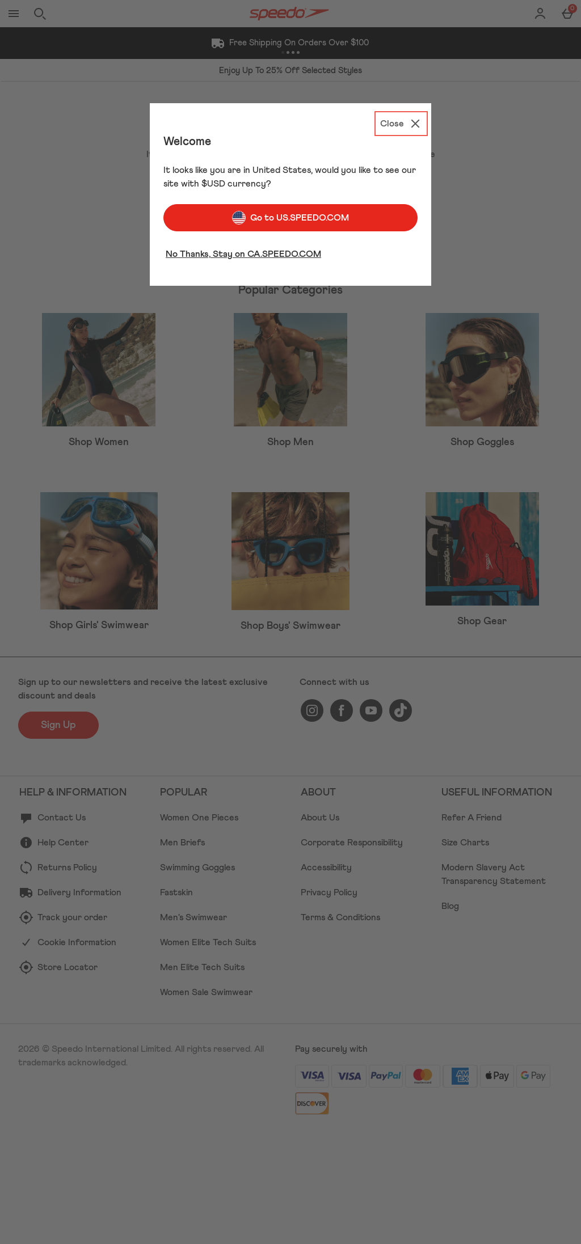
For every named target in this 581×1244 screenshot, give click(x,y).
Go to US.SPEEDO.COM (290, 218)
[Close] (401, 123)
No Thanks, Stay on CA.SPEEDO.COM (243, 254)
